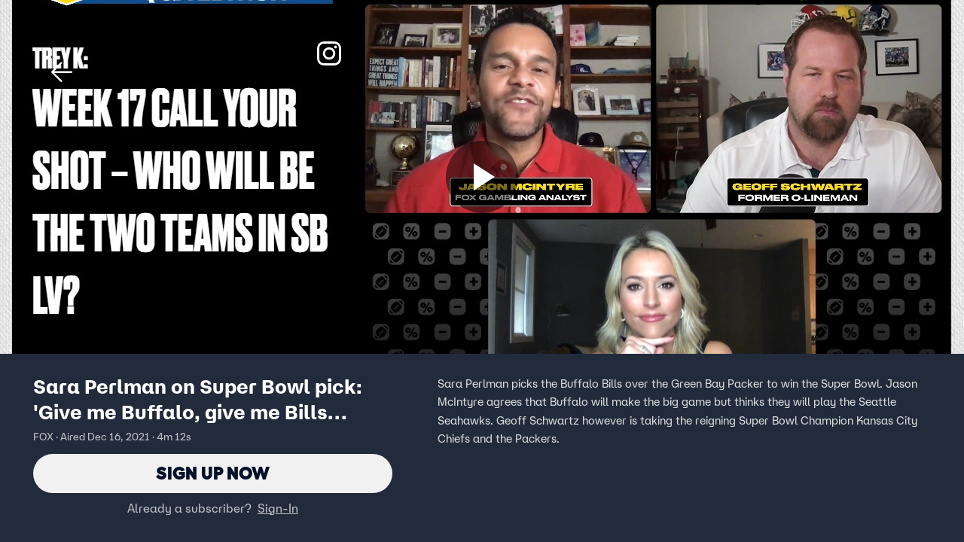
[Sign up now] (482, 177)
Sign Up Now (213, 473)
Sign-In (278, 508)
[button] (62, 72)
